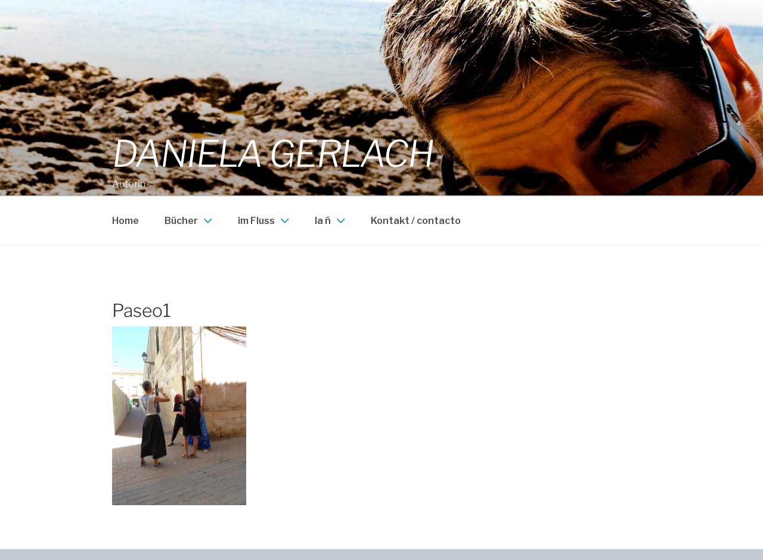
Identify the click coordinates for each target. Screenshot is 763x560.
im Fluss (265, 220)
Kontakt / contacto (416, 220)
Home (125, 220)
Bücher (190, 220)
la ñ (331, 220)
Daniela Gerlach (272, 154)
